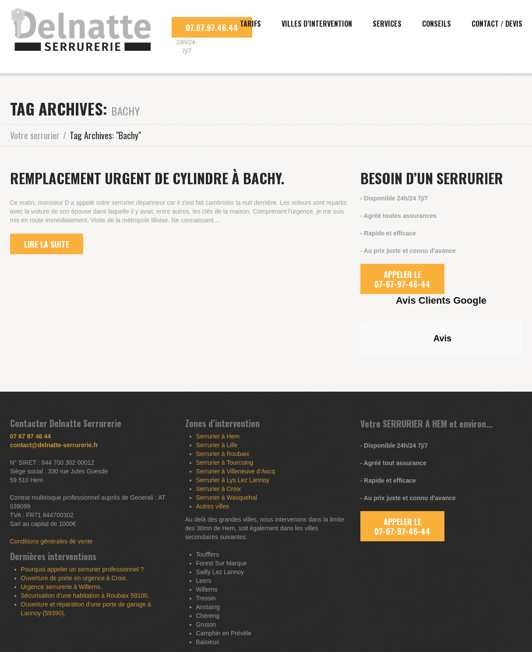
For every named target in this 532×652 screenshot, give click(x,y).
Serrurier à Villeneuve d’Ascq (235, 471)
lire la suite (46, 244)
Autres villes (212, 506)
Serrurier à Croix (218, 488)
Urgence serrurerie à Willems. (61, 586)
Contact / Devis (497, 23)
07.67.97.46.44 (212, 27)
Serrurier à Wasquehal (226, 497)
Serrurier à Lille (217, 445)
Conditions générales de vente (51, 541)
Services (387, 23)
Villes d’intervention (317, 23)
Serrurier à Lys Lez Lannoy (233, 480)
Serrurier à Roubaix (222, 453)
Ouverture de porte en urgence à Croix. (74, 578)
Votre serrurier (35, 135)
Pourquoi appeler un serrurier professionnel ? (82, 569)
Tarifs (250, 23)
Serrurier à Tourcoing (224, 462)
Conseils (436, 23)
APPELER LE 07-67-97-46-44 (402, 279)
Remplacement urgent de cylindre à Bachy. (147, 178)
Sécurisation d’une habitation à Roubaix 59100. (85, 595)
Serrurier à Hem (218, 436)
